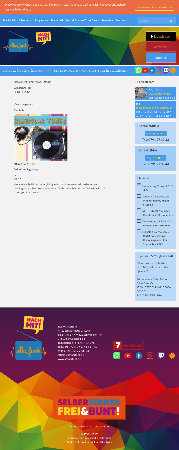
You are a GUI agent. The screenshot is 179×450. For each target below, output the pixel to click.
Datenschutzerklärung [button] (18, 9)
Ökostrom (106, 441)
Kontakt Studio (149, 125)
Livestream (161, 36)
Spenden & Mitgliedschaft (156, 255)
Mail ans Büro (155, 157)
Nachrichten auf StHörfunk (81, 19)
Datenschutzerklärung (97, 426)
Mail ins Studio (155, 133)
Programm (40, 19)
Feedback (121, 19)
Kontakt (161, 57)
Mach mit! (9, 19)
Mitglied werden (152, 266)
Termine (144, 177)
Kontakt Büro (148, 150)
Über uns (24, 19)
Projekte (106, 19)
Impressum (75, 426)
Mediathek (57, 19)
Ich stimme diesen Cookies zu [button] (154, 7)
